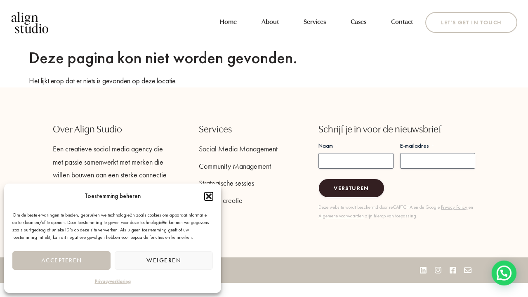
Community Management (235, 166)
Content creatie (221, 200)
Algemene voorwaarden (341, 215)
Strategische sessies (226, 183)
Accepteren (61, 260)
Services (315, 22)
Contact (402, 22)
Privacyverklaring (113, 281)
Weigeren (163, 260)
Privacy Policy (454, 207)
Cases (358, 22)
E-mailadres (417, 146)
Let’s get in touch (471, 22)
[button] (209, 196)
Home (228, 22)
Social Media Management (238, 148)
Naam (328, 146)
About (270, 22)
